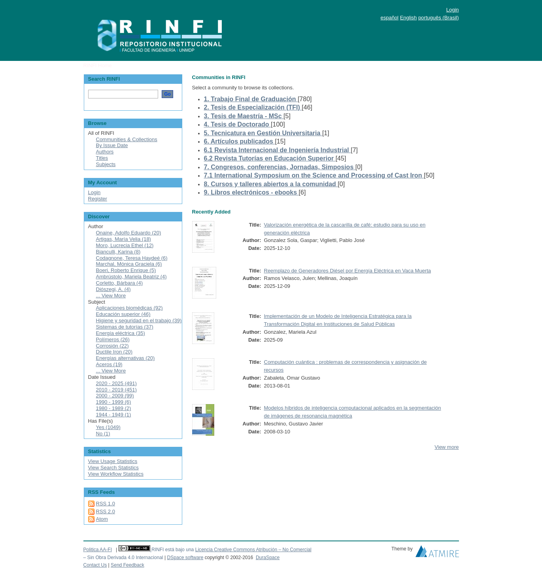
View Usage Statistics (113, 461)
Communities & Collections (126, 139)
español (389, 18)
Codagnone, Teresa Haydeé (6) (132, 258)
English (408, 18)
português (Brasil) (438, 18)
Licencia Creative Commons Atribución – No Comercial (253, 549)
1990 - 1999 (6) (113, 402)
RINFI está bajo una (172, 549)
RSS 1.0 (105, 504)
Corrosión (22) (112, 346)
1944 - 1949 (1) (113, 415)
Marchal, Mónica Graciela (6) (129, 264)
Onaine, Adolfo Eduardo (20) (128, 233)
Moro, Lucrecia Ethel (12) (125, 245)
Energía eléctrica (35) (120, 333)
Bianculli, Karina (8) (118, 252)
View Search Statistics (113, 468)
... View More (111, 296)
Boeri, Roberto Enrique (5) (126, 270)
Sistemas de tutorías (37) (124, 327)
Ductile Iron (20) (114, 352)
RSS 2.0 (105, 511)
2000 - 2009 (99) (115, 396)
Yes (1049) (108, 427)
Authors (105, 152)
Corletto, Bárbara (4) (119, 283)
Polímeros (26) (113, 339)
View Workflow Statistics (116, 474)
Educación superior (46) (123, 314)
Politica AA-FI (97, 549)
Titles (102, 158)
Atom (102, 519)
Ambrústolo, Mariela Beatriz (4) (131, 277)
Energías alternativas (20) (125, 358)
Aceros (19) (109, 364)
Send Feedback (127, 565)
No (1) (103, 434)
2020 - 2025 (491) (116, 383)
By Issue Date (112, 145)
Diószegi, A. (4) (113, 289)
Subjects (106, 164)
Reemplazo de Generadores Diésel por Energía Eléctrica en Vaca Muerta (347, 271)
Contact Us (95, 565)
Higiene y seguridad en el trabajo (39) (139, 320)
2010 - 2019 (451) (116, 390)
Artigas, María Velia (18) (123, 239)
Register (97, 199)
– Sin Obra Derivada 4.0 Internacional (123, 557)
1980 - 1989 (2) (113, 408)
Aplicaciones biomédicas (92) (129, 308)
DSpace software (185, 557)
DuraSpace (267, 557)
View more (446, 447)
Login (452, 10)
